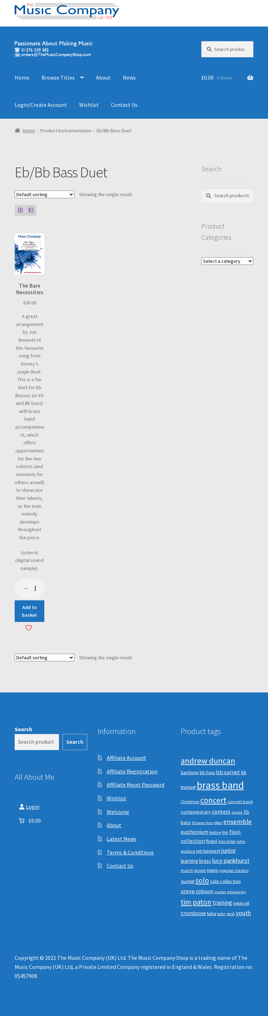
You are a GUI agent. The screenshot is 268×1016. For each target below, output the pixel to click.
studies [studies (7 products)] (220, 892)
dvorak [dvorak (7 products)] (237, 812)
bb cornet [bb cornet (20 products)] (228, 772)
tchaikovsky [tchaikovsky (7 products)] (236, 892)
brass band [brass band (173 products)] (220, 785)
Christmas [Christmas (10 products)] (190, 801)
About (103, 77)
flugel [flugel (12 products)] (211, 841)
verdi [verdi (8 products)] (230, 913)
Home (22, 77)
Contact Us (124, 104)
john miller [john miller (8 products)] (227, 841)
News (129, 77)
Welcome (118, 811)
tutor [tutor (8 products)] (221, 913)
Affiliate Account (126, 757)
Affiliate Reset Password (135, 784)
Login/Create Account (41, 104)
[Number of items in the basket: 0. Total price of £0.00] (29, 821)
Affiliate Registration (132, 771)
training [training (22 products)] (222, 902)
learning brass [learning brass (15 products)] (196, 861)
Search (23, 729)
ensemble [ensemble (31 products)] (237, 821)
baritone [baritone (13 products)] (190, 772)
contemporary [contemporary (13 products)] (196, 812)
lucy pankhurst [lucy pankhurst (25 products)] (231, 861)
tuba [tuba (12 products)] (211, 914)
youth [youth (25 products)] (243, 913)
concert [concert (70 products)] (213, 800)
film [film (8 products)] (225, 832)
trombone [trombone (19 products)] (193, 913)
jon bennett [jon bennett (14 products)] (208, 851)
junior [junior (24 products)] (228, 850)
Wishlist (89, 104)
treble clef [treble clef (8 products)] (241, 903)
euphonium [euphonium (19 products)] (194, 831)
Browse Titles (58, 77)
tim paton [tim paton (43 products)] (196, 902)
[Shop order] (44, 194)
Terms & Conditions (130, 852)
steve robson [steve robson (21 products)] (197, 891)
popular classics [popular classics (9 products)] (233, 870)
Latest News (121, 838)
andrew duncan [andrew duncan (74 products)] (208, 760)
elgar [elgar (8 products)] (218, 822)
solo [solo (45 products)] (202, 880)
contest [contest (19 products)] (221, 811)
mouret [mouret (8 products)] (200, 870)
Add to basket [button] (29, 611)
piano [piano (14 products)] (212, 870)
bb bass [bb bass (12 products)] (207, 773)
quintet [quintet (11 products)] (187, 881)
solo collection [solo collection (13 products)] (225, 881)
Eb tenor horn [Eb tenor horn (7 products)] (202, 823)
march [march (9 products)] (187, 870)
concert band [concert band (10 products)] (240, 801)
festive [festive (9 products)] (215, 832)
